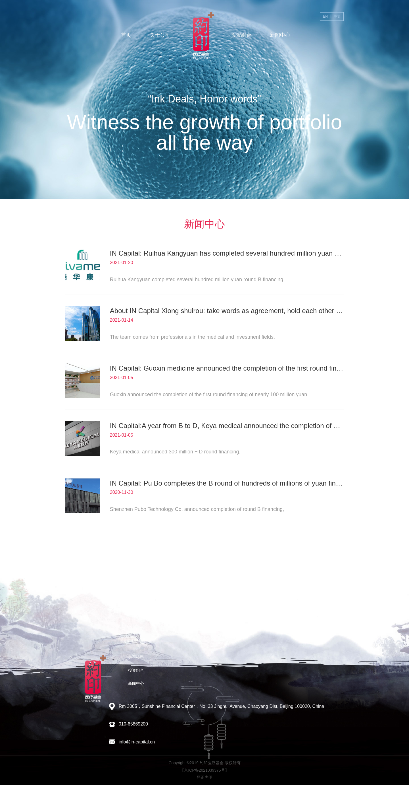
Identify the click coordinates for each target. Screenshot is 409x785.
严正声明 (204, 777)
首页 (126, 35)
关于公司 (160, 35)
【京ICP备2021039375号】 (204, 770)
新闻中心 (280, 35)
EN (325, 17)
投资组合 (241, 35)
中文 (337, 17)
